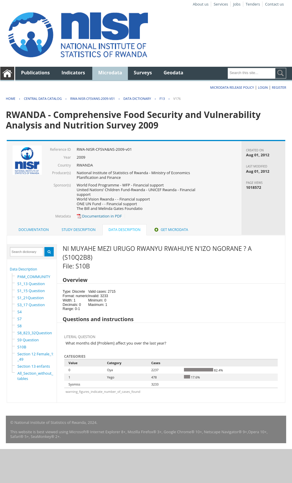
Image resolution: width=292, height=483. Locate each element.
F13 (162, 98)
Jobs (236, 4)
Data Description (23, 269)
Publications (35, 72)
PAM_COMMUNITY (34, 276)
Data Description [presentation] (124, 229)
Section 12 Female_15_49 (36, 356)
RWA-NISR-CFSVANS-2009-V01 (92, 98)
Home (10, 98)
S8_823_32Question (35, 332)
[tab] (34, 229)
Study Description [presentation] (78, 229)
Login (263, 87)
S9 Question (28, 339)
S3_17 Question (31, 304)
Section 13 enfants (34, 366)
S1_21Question (31, 297)
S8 (20, 325)
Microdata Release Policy (232, 87)
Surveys (143, 72)
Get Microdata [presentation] (170, 229)
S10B (22, 347)
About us (200, 4)
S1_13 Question (31, 283)
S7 (20, 318)
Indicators (73, 72)
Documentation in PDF (99, 216)
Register (279, 87)
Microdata (110, 72)
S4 (20, 311)
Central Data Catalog (43, 98)
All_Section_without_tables (35, 376)
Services (221, 4)
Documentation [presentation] (34, 229)
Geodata (173, 72)
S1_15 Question (31, 290)
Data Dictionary (137, 98)
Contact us (274, 4)
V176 (176, 98)
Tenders (253, 4)
